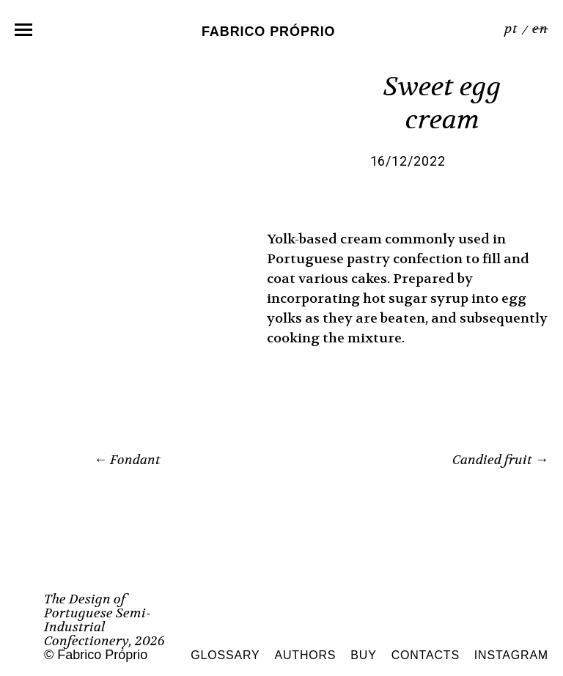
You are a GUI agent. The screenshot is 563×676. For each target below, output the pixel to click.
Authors (305, 655)
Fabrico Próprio (269, 31)
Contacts (425, 655)
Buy (363, 655)
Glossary (225, 655)
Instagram (511, 655)
